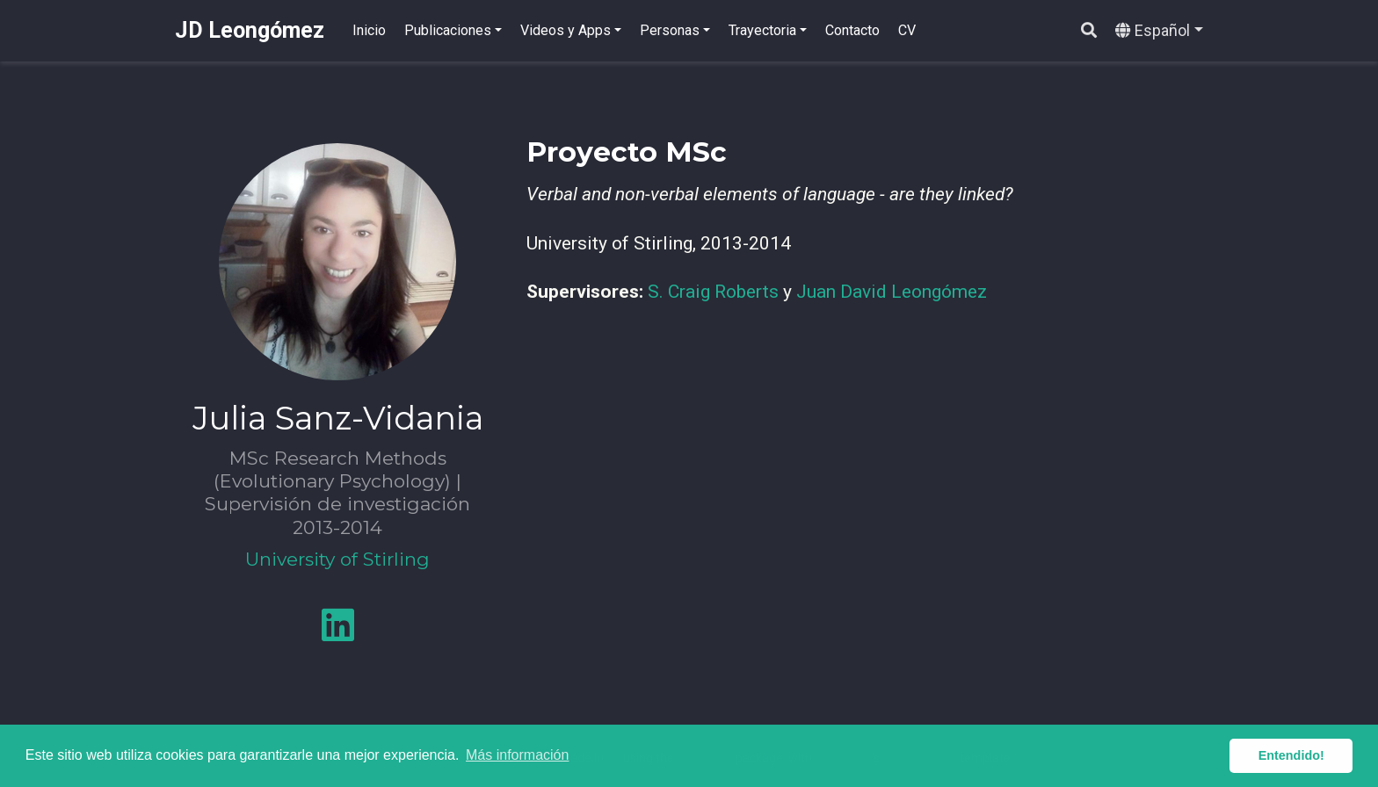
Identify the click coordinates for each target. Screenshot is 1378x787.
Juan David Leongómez (891, 291)
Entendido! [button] (1291, 755)
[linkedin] (338, 632)
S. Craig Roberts (713, 291)
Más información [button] (517, 754)
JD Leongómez (249, 30)
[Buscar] (1089, 31)
